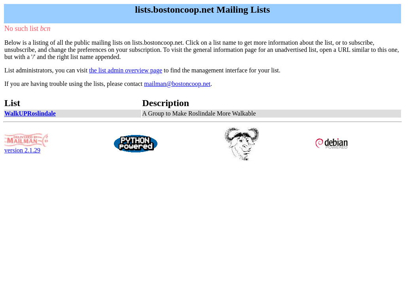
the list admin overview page (125, 70)
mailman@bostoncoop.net (177, 83)
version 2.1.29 (26, 147)
